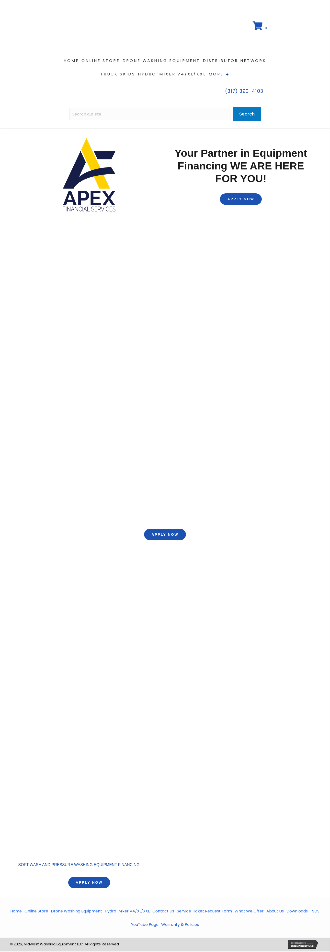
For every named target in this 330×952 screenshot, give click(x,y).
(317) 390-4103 (244, 92)
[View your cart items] (260, 27)
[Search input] (149, 115)
